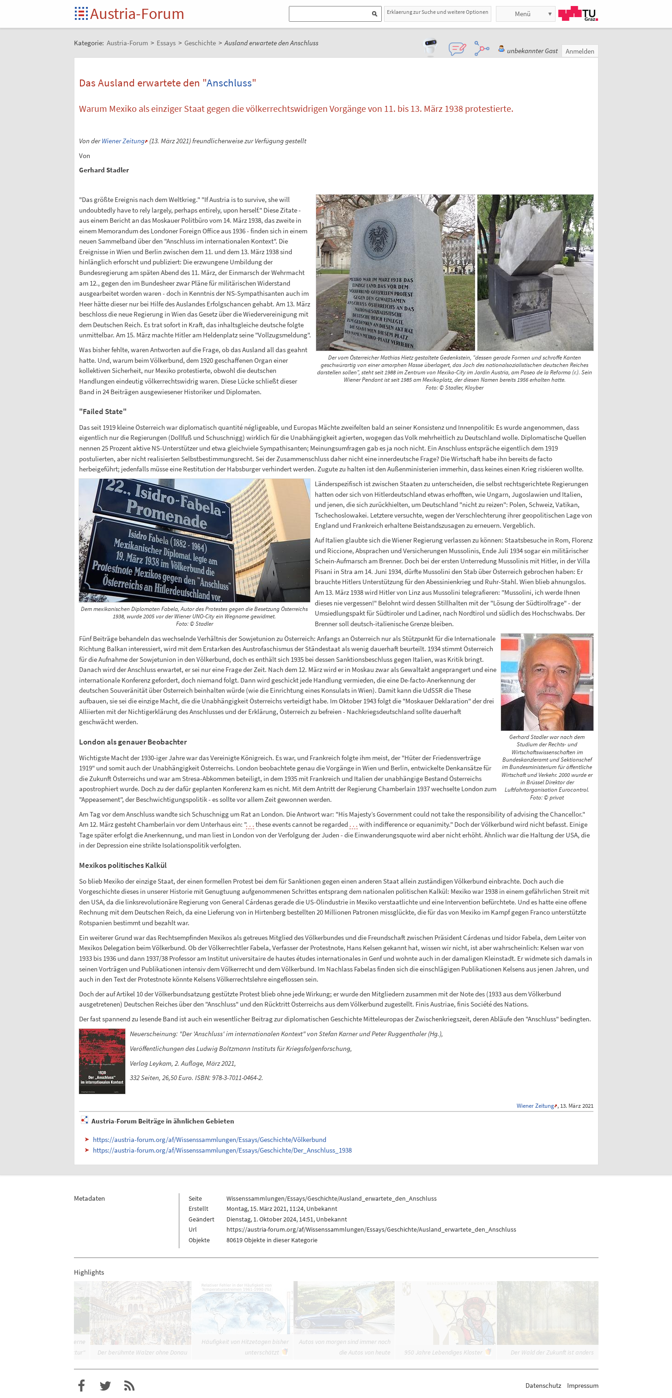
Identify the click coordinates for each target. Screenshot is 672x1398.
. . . (250, 824)
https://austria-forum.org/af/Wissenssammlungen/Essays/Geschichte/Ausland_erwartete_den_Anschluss (371, 1229)
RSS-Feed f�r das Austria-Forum (129, 1386)
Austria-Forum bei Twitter (105, 1386)
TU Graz (578, 13)
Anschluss (229, 82)
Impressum (583, 1385)
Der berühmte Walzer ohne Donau (142, 1352)
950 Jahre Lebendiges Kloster (443, 1352)
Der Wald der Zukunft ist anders (552, 1352)
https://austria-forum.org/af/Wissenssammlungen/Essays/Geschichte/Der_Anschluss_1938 (222, 1150)
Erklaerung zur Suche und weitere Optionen (438, 11)
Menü (523, 13)
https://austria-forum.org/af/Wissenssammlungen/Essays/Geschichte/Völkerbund (209, 1139)
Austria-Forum (137, 13)
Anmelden (580, 51)
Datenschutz (543, 1385)
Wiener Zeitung (123, 140)
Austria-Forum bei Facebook (81, 1386)
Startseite (82, 14)
